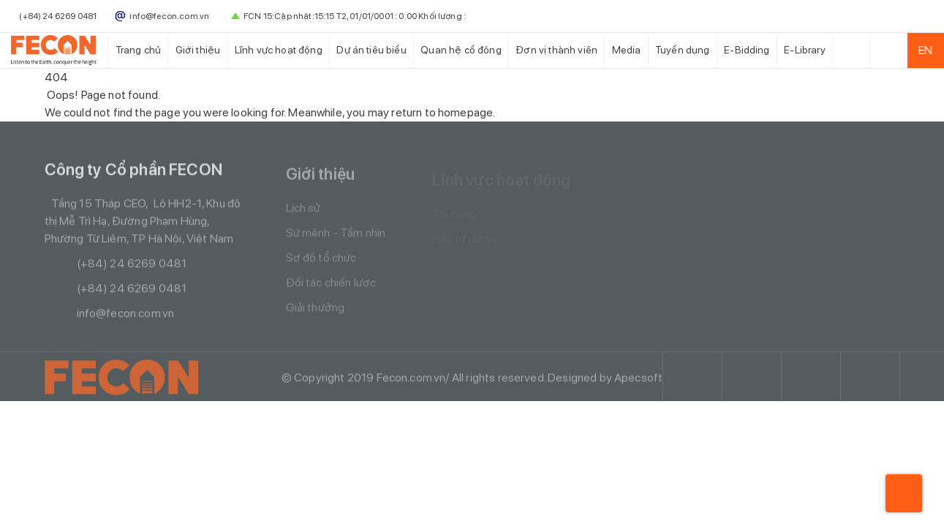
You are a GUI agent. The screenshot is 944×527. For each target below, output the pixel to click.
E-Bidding (746, 50)
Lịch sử (303, 212)
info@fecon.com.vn (110, 315)
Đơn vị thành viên (556, 50)
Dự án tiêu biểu (371, 50)
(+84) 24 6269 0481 (116, 265)
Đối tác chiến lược (331, 287)
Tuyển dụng (682, 50)
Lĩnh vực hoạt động (278, 50)
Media (626, 50)
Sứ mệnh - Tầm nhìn (336, 237)
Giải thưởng (315, 311)
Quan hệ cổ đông (460, 50)
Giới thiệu (198, 50)
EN (925, 50)
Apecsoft (638, 379)
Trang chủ (138, 50)
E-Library (804, 50)
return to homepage (442, 112)
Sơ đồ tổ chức (321, 262)
